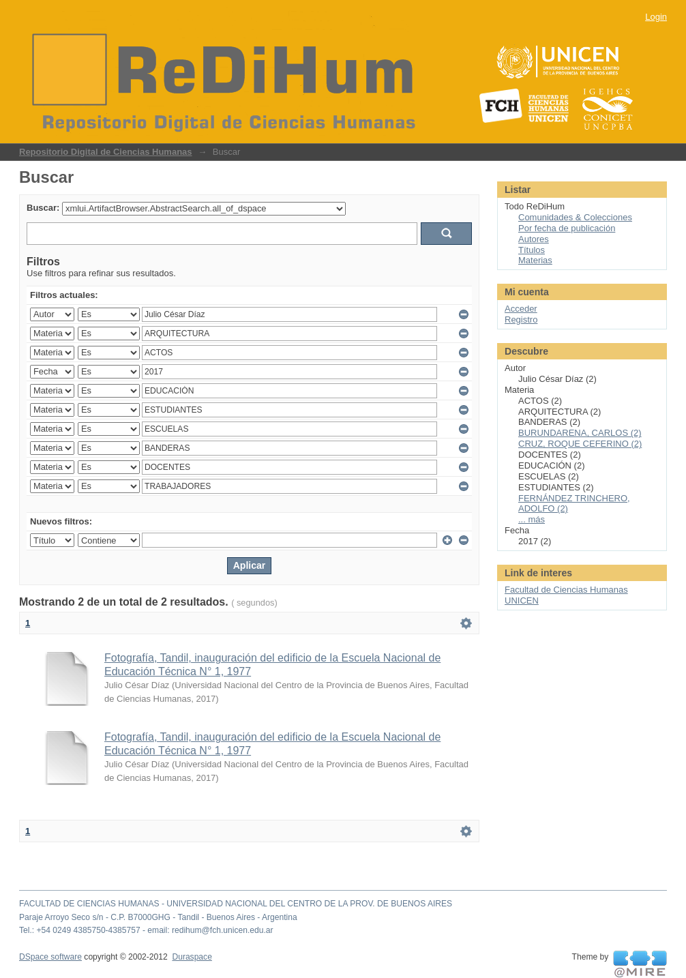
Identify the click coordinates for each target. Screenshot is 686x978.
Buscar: (43, 208)
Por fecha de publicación (566, 228)
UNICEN (522, 600)
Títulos (531, 250)
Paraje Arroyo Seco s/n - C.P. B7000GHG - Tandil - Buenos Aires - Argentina (158, 917)
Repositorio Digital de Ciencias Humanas (105, 152)
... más (531, 519)
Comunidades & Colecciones (575, 217)
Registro (521, 319)
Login (656, 17)
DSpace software (50, 957)
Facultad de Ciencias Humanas (566, 589)
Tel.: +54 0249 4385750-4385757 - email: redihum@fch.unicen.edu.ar (146, 930)
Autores (533, 239)
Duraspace (191, 957)
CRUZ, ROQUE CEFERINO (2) (580, 444)
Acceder (521, 308)
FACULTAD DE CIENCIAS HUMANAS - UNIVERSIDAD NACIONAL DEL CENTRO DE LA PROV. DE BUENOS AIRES (235, 903)
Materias (535, 260)
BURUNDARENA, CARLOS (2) (580, 433)
